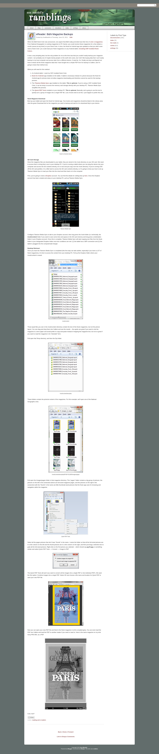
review (112, 45)
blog (39, 28)
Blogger (70, 748)
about (31, 28)
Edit (71, 37)
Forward (70, 732)
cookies (95, 748)
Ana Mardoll (83, 747)
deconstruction (115, 37)
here (85, 176)
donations (58, 28)
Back (59, 732)
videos (84, 28)
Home (65, 732)
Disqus (83, 748)
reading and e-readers (39, 720)
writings (75, 28)
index (67, 28)
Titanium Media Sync (42, 83)
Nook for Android (38, 76)
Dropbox (48, 176)
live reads (113, 43)
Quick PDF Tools (40, 90)
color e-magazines (96, 42)
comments (48, 28)
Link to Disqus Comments (66, 736)
